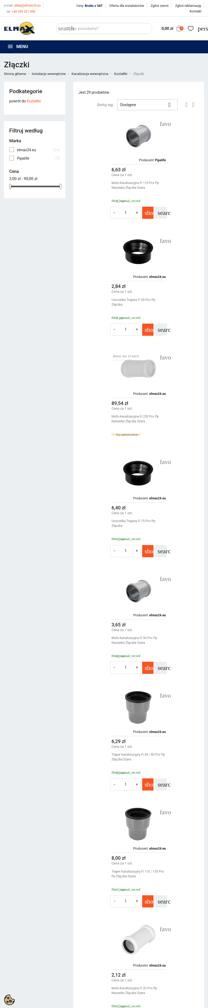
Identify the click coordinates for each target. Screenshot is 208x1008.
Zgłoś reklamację (188, 6)
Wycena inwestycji (123, 944)
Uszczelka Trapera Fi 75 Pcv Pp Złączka (169, 302)
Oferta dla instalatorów (126, 6)
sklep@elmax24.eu (22, 5)
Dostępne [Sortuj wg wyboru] (147, 104)
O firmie (114, 938)
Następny (186, 824)
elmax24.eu (38, 150)
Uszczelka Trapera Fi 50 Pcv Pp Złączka (169, 185)
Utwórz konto (171, 938)
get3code (136, 975)
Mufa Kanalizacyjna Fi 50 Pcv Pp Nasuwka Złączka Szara (105, 419)
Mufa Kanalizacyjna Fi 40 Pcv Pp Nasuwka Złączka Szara (170, 769)
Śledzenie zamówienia (178, 924)
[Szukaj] (104, 28)
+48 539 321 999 (21, 11)
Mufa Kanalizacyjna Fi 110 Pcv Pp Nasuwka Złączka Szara (106, 185)
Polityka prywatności (125, 924)
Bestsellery (65, 938)
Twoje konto (171, 915)
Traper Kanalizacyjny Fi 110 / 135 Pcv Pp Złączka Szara (105, 535)
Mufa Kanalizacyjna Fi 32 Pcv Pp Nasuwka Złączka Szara (170, 535)
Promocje (64, 924)
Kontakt (195, 11)
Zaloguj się (169, 931)
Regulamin (116, 931)
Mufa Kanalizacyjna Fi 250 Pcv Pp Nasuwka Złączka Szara (106, 302)
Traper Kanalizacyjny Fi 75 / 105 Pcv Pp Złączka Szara (104, 652)
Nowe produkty (68, 931)
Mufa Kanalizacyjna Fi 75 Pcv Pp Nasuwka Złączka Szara (170, 652)
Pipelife (38, 158)
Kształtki (34, 101)
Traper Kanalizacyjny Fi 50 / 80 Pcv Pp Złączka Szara (169, 419)
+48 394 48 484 (21, 952)
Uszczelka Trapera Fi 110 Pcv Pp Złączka (105, 769)
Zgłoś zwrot (160, 6)
